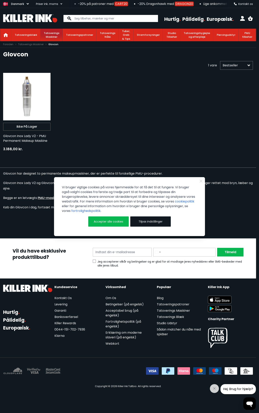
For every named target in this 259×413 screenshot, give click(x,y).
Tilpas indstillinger (151, 221)
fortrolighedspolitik (86, 211)
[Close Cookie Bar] (201, 181)
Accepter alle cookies (108, 221)
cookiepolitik (184, 201)
